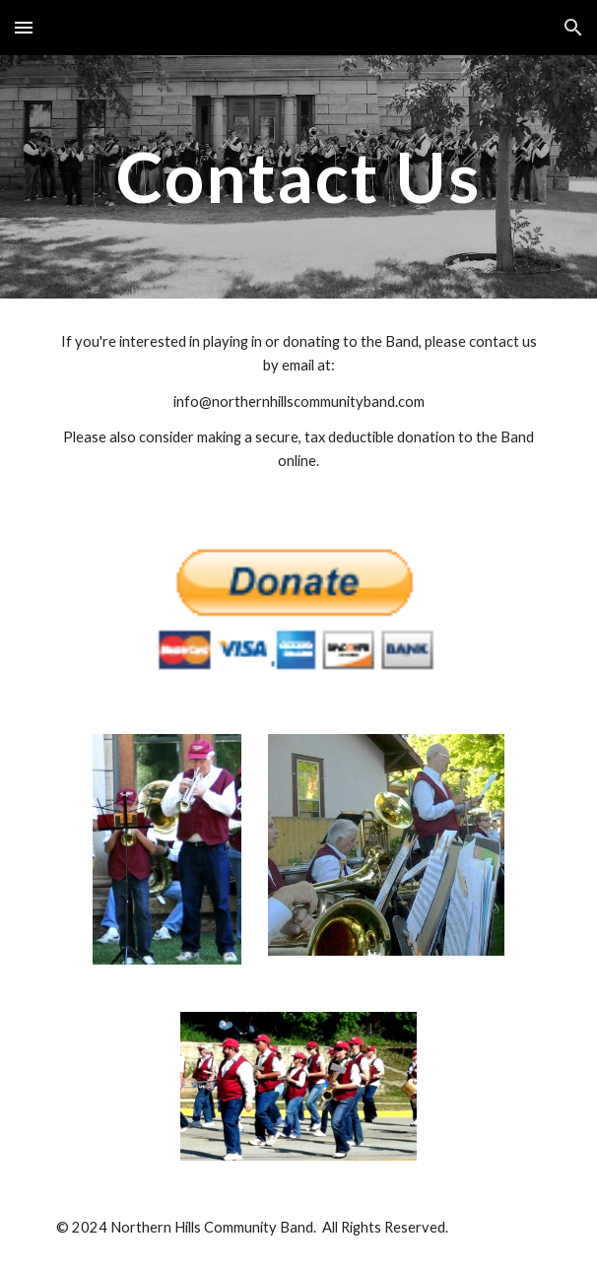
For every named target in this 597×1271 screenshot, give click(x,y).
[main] (298, 177)
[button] (23, 27)
